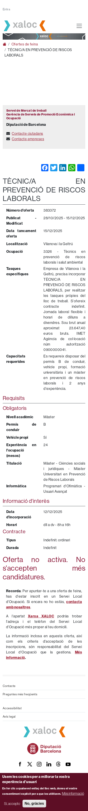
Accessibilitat (12, 708)
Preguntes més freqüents (20, 694)
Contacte (9, 686)
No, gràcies (34, 803)
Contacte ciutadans (27, 133)
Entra (6, 9)
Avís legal (9, 716)
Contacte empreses (28, 139)
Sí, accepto (12, 803)
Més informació (73, 793)
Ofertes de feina (24, 44)
